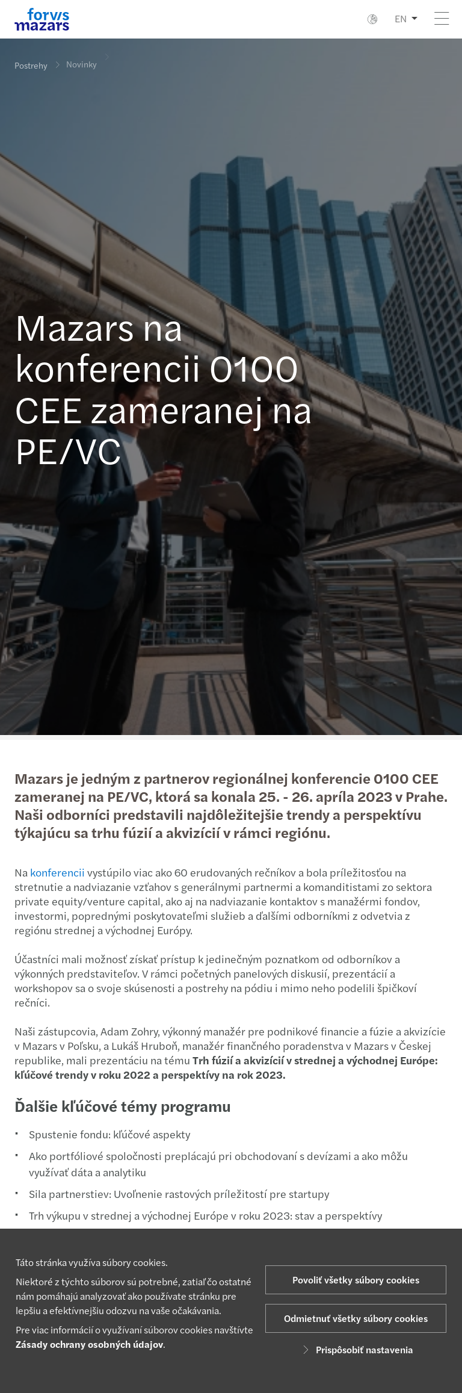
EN (401, 18)
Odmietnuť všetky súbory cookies (356, 1318)
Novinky (81, 59)
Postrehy (31, 65)
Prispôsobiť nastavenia (356, 1349)
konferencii (56, 872)
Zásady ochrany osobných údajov (89, 1344)
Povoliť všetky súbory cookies (355, 1279)
